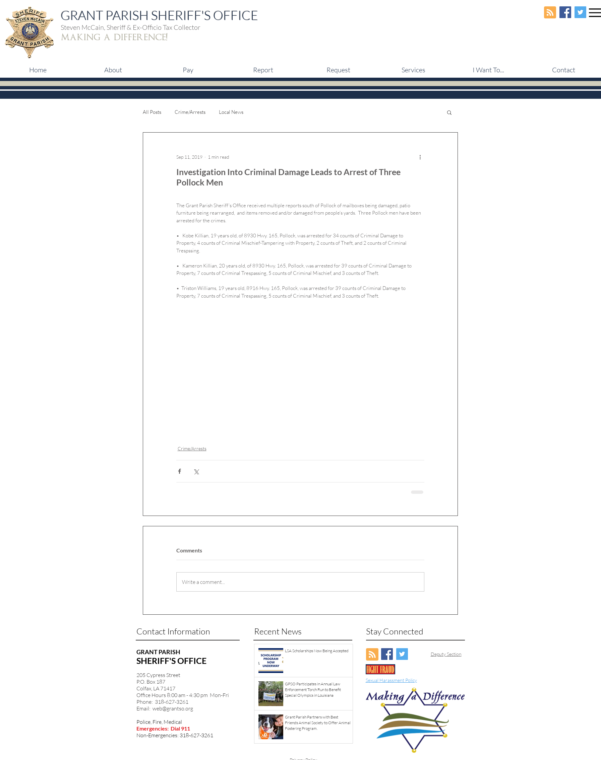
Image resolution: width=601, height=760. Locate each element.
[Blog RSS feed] (550, 12)
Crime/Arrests (190, 112)
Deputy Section (446, 654)
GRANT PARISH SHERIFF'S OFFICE (159, 15)
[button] (188, 70)
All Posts (152, 112)
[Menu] (595, 12)
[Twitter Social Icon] (580, 12)
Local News (231, 112)
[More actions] (420, 157)
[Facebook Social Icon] (565, 12)
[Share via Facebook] (179, 471)
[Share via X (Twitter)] (196, 471)
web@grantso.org (173, 708)
